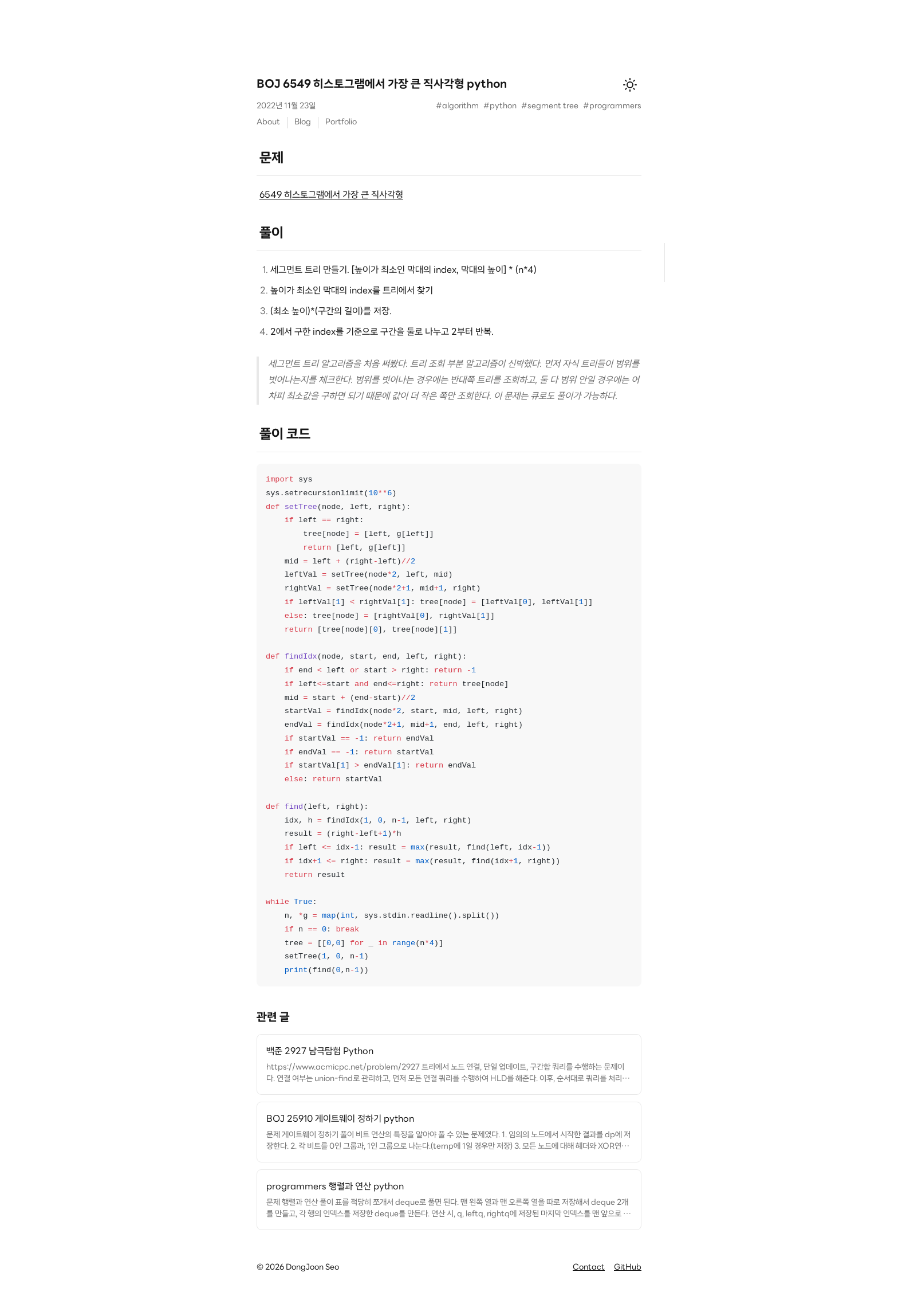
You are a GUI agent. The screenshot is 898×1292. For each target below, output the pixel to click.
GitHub (627, 1267)
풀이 (271, 234)
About (268, 122)
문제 (271, 159)
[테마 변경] (630, 84)
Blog (302, 122)
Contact (589, 1267)
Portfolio (341, 122)
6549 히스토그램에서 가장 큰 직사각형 (331, 195)
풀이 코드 (284, 435)
